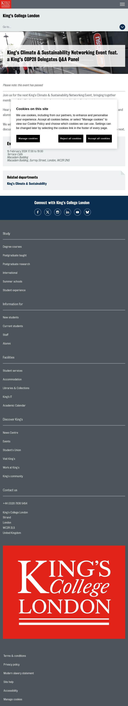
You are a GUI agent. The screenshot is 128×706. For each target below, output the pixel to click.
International (24, 273)
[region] (64, 124)
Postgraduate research (30, 265)
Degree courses (26, 247)
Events (20, 442)
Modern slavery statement (31, 673)
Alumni (21, 344)
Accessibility (23, 690)
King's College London (21, 16)
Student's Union (26, 451)
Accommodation (26, 380)
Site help (21, 682)
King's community (27, 477)
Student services (27, 371)
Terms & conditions (27, 655)
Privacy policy (24, 664)
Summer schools (26, 282)
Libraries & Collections (30, 389)
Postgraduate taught (29, 256)
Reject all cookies (70, 138)
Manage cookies (25, 699)
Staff (20, 335)
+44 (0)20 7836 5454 (15, 503)
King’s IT (21, 397)
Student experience (28, 291)
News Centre (24, 433)
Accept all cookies (99, 138)
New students (25, 318)
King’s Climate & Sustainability (27, 183)
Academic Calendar (28, 406)
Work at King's (25, 468)
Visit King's (23, 459)
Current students (27, 327)
